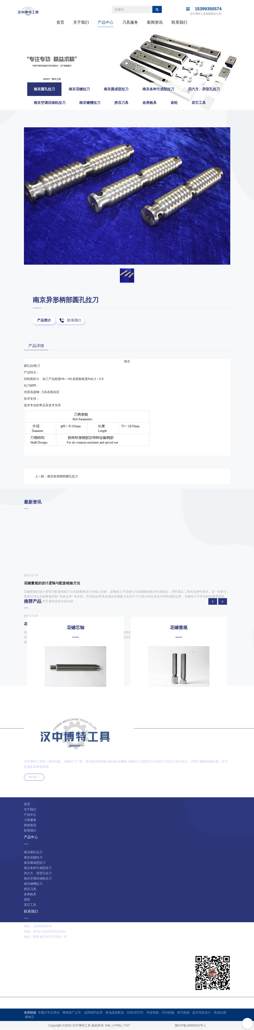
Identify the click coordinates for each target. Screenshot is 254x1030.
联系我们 (179, 22)
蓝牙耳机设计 (201, 1012)
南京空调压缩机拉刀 (49, 103)
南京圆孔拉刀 (221, 78)
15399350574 (208, 8)
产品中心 (105, 22)
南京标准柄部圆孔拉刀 (62, 477)
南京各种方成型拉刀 (158, 89)
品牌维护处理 (93, 1012)
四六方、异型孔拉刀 (204, 89)
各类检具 (149, 103)
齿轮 (174, 103)
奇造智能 (152, 1012)
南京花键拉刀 (79, 89)
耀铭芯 (29, 1017)
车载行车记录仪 (48, 1012)
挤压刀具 (121, 103)
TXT (127, 1025)
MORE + (34, 777)
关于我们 (81, 22)
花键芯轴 (75, 627)
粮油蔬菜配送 (115, 1012)
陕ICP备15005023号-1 (190, 1025)
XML (108, 1025)
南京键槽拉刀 (89, 103)
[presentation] (212, 601)
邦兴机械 (168, 1012)
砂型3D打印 (135, 1012)
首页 (60, 22)
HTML (117, 1025)
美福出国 (220, 1012)
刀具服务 (130, 22)
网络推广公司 (72, 1012)
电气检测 (183, 1012)
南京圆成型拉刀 (116, 89)
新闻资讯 (155, 22)
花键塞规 (178, 627)
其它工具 (199, 103)
